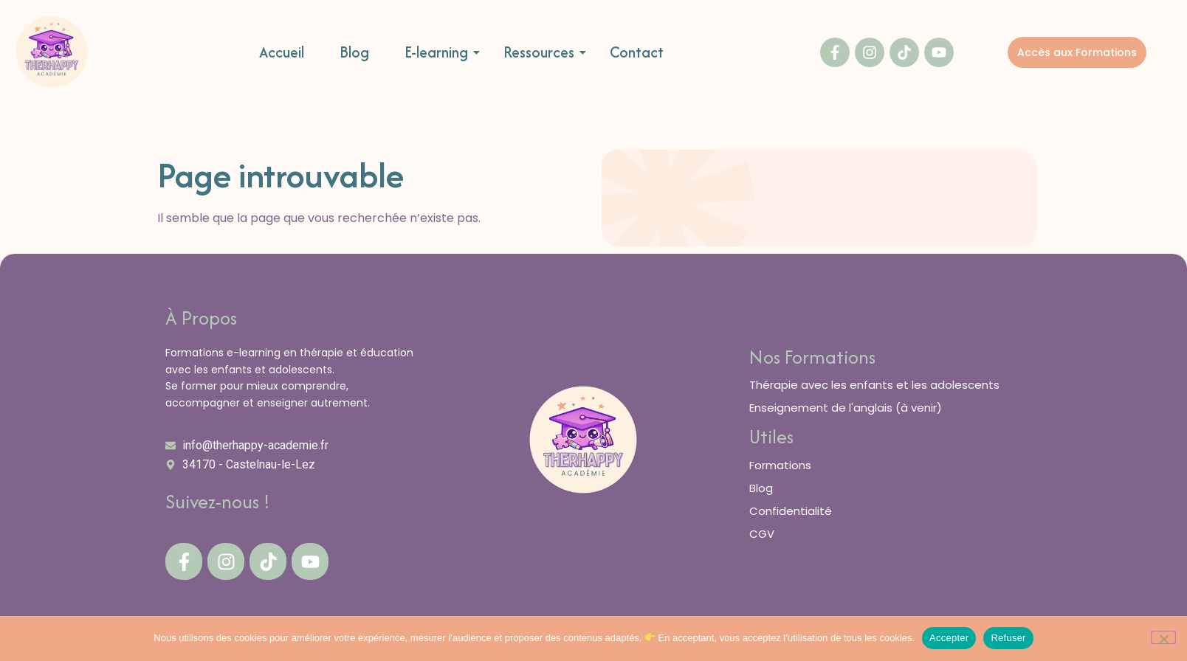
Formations (780, 465)
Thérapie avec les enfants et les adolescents (874, 384)
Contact (637, 53)
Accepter (948, 637)
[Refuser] (1163, 637)
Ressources (544, 53)
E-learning (441, 53)
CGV (761, 533)
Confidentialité (790, 511)
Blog (354, 53)
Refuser (1008, 637)
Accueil (281, 53)
